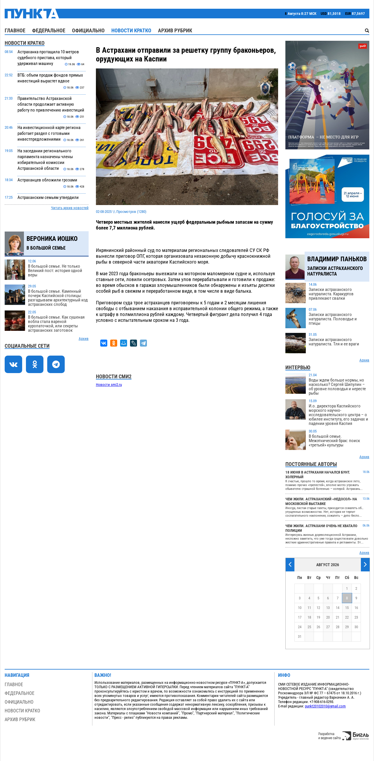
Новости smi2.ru (109, 384)
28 (337, 627)
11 (309, 607)
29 (347, 627)
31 (299, 636)
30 (356, 627)
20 (328, 617)
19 (318, 617)
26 (318, 627)
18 (309, 617)
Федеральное (48, 30)
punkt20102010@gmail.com (325, 706)
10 (299, 607)
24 (299, 627)
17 (299, 617)
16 (356, 607)
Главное (15, 30)
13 (328, 607)
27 (328, 627)
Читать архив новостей (70, 208)
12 (318, 607)
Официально (88, 30)
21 (337, 617)
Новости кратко (131, 30)
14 (337, 607)
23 (356, 617)
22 (347, 617)
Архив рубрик (175, 30)
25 (309, 627)
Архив (84, 338)
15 (347, 607)
